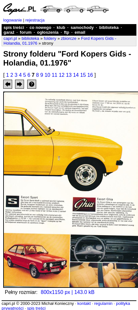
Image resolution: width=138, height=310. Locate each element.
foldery (50, 38)
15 (83, 75)
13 (69, 75)
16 (90, 75)
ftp (66, 32)
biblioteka (109, 27)
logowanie (12, 20)
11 (54, 75)
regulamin (103, 303)
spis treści (14, 27)
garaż (9, 32)
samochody (82, 27)
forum (26, 32)
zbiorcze (68, 38)
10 (47, 75)
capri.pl (10, 38)
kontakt (84, 303)
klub (61, 27)
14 (76, 75)
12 (62, 75)
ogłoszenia (48, 32)
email (80, 32)
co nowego (40, 27)
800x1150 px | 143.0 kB (67, 292)
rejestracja (35, 20)
